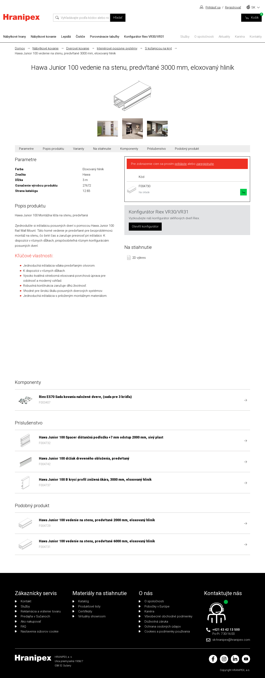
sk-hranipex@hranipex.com (231, 640)
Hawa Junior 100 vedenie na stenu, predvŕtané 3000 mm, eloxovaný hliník (65, 53)
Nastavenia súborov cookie (37, 631)
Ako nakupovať (28, 621)
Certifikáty (82, 611)
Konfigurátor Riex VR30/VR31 (144, 36)
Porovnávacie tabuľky (104, 36)
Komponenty (129, 149)
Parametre (26, 149)
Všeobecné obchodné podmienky (165, 616)
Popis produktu (53, 149)
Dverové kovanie (77, 48)
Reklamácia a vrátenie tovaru (38, 611)
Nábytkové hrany (14, 36)
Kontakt (23, 601)
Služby (184, 36)
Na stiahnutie (102, 149)
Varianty (78, 149)
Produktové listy (86, 606)
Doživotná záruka (153, 621)
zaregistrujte (205, 164)
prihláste (181, 164)
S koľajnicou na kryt (158, 48)
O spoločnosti (204, 36)
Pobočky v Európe (154, 606)
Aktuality (224, 36)
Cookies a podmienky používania (164, 631)
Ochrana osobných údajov (160, 626)
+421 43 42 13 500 (226, 629)
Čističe (80, 36)
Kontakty (256, 36)
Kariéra (240, 36)
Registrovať (233, 7)
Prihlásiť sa (213, 7)
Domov (20, 48)
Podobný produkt (187, 149)
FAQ (20, 626)
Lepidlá (66, 36)
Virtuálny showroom (89, 616)
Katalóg (80, 601)
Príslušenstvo (156, 149)
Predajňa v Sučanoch (32, 616)
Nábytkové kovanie (43, 36)
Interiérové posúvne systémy (117, 48)
